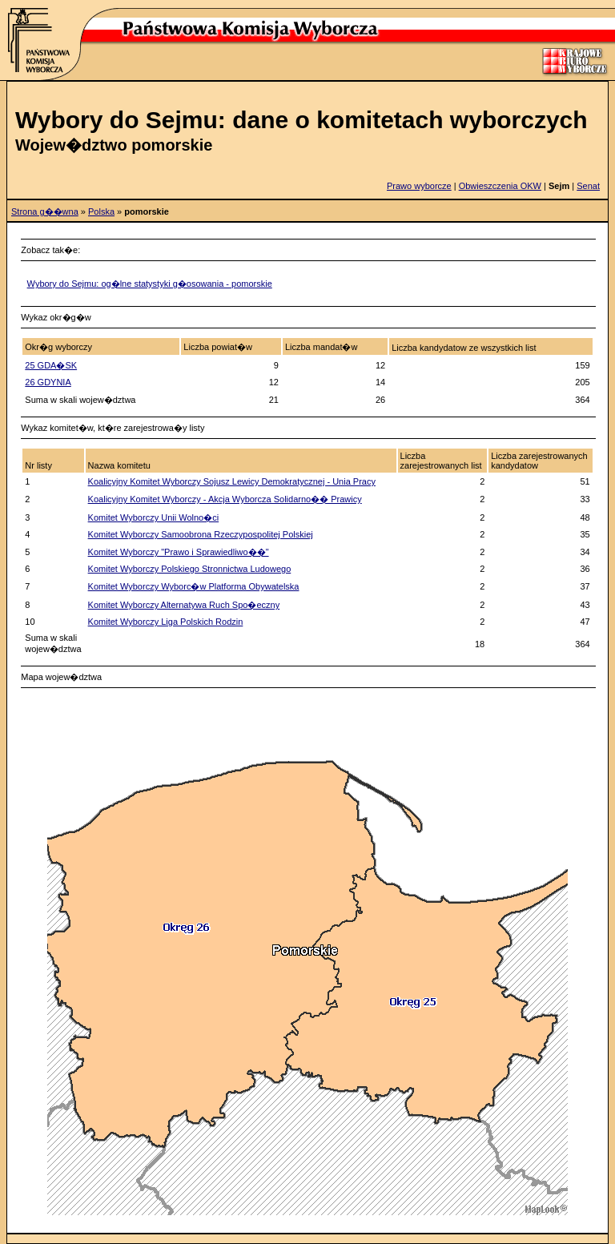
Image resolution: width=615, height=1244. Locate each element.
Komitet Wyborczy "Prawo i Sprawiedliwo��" (178, 552)
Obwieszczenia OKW (500, 186)
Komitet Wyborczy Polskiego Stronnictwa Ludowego (189, 569)
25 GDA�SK (51, 365)
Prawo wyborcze (419, 186)
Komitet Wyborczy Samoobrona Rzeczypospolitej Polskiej (200, 534)
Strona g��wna (44, 211)
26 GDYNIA (47, 382)
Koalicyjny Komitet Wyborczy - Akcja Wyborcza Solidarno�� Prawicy (225, 499)
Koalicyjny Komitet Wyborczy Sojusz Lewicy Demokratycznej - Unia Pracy (232, 481)
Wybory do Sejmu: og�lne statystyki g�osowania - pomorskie (149, 283)
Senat (588, 186)
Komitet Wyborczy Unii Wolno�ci (153, 517)
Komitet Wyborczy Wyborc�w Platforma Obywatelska (193, 586)
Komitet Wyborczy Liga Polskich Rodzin (165, 621)
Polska (101, 211)
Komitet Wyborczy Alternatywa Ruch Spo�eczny (184, 605)
